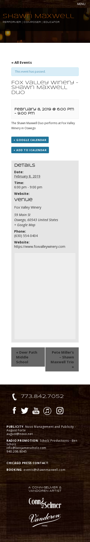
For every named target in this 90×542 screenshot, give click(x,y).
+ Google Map (24, 225)
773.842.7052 (42, 396)
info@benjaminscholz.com (26, 448)
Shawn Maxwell (38, 16)
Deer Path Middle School (26, 357)
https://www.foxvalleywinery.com (39, 246)
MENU (81, 4)
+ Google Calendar (30, 140)
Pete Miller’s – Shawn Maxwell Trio (62, 359)
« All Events (21, 62)
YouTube (36, 411)
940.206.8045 (16, 451)
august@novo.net (19, 434)
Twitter (24, 411)
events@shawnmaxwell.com (44, 470)
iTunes (47, 411)
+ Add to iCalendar (30, 150)
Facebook (14, 411)
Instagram (60, 411)
